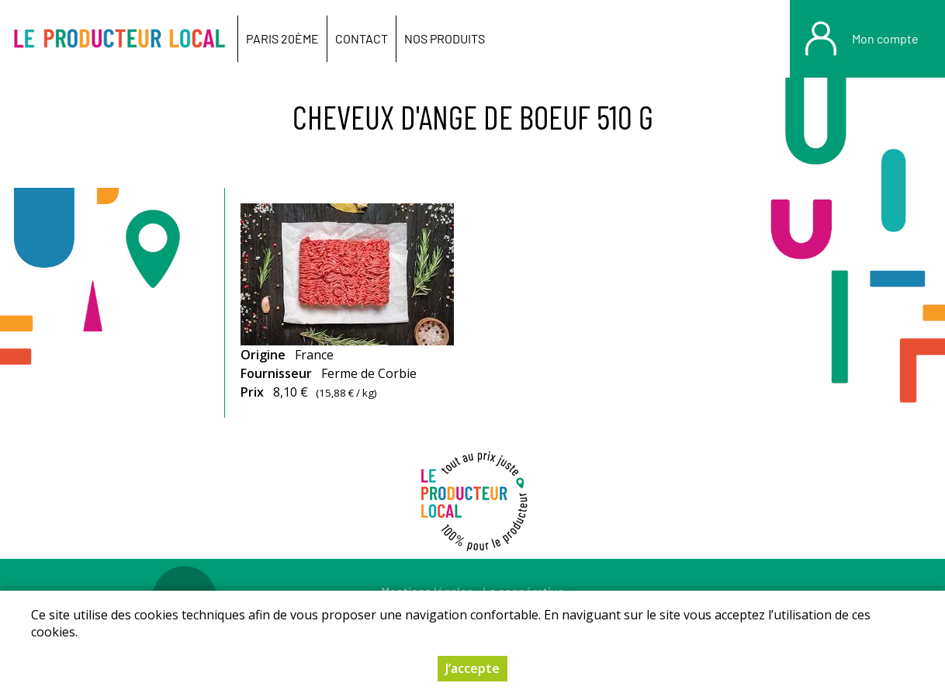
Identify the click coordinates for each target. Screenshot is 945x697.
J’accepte (472, 668)
